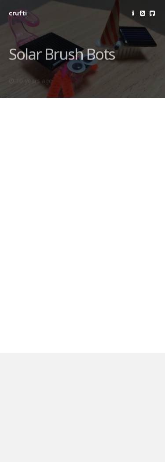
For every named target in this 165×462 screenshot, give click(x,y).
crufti (18, 13)
